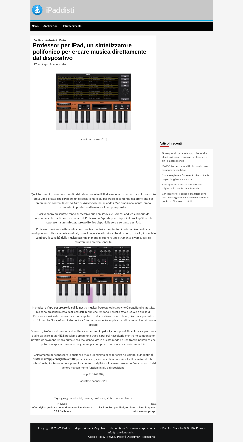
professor (99, 398)
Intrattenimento (72, 26)
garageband (68, 398)
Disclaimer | (134, 436)
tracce (129, 398)
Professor (42, 229)
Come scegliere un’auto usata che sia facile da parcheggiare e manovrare (185, 177)
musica (88, 398)
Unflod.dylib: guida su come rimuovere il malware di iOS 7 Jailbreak (62, 407)
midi (79, 398)
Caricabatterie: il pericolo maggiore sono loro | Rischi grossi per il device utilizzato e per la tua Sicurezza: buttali (185, 197)
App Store (38, 40)
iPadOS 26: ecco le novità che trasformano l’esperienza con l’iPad (185, 168)
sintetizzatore (115, 398)
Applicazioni (50, 26)
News (35, 26)
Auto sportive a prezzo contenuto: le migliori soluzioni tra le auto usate (182, 186)
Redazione (148, 436)
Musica (62, 40)
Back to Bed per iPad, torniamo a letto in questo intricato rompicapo (124, 407)
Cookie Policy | (97, 436)
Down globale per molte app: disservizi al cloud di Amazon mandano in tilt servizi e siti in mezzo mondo (184, 157)
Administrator (58, 64)
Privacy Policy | (117, 436)
